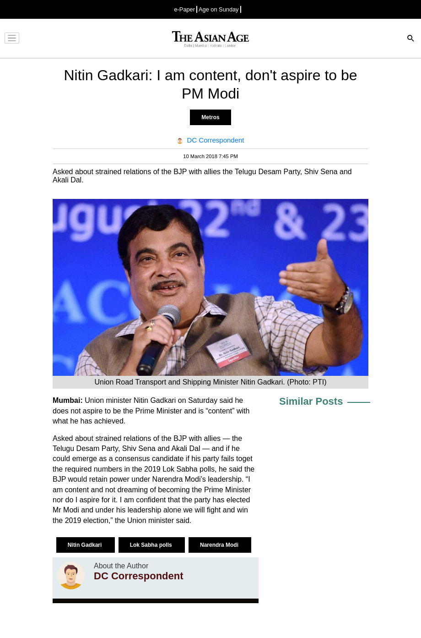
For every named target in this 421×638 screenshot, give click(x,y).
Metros (210, 117)
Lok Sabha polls (151, 545)
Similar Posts (311, 401)
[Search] (411, 39)
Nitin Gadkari (85, 545)
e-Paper (184, 9)
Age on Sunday (219, 9)
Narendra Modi (220, 545)
